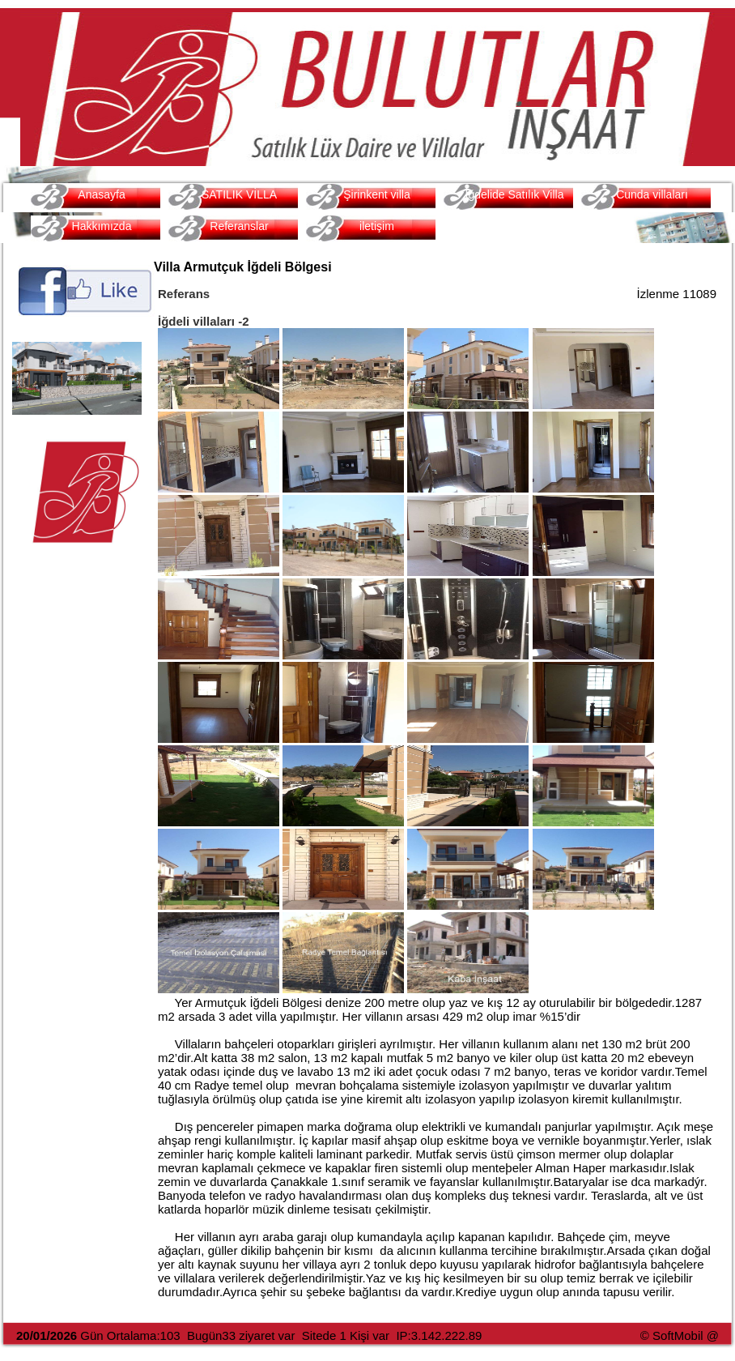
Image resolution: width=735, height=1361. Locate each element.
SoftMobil (677, 1335)
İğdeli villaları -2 (203, 321)
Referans (184, 294)
